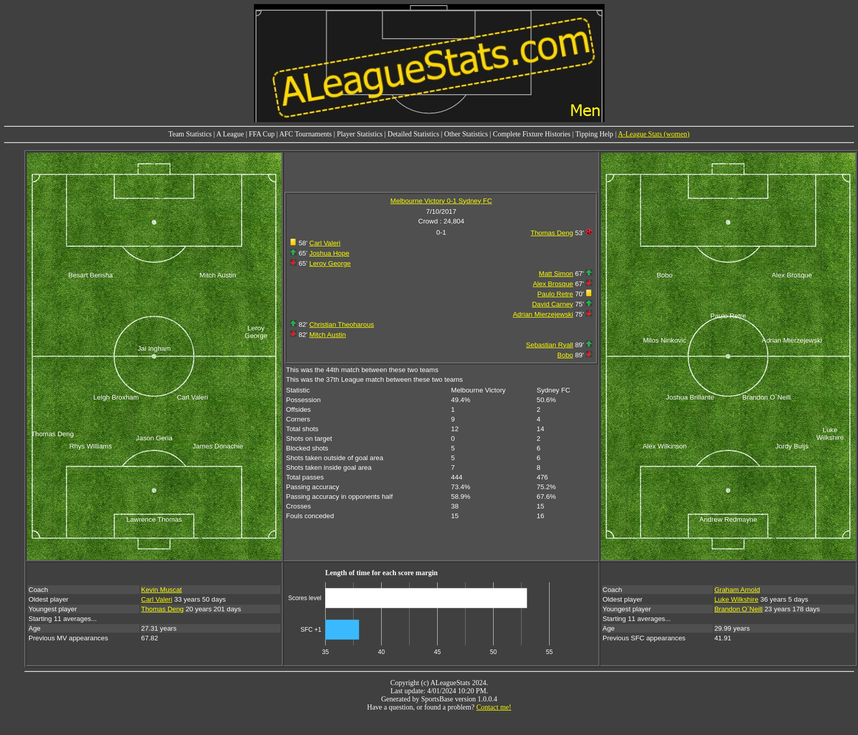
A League (230, 134)
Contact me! (493, 707)
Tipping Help (595, 134)
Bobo (565, 355)
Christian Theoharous (341, 324)
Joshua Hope (329, 253)
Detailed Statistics (413, 134)
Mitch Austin (327, 334)
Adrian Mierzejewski (543, 314)
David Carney (552, 304)
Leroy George (330, 263)
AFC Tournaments (305, 134)
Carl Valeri (324, 243)
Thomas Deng (552, 233)
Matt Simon (556, 273)
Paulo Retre (555, 294)
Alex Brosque (553, 284)
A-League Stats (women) (654, 134)
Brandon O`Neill (738, 609)
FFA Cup (262, 134)
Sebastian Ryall (550, 345)
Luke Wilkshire (736, 599)
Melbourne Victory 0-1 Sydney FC (441, 201)
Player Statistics (360, 134)
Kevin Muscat (161, 589)
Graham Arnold (737, 589)
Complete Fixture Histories (531, 134)
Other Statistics (466, 134)
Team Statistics (190, 134)
